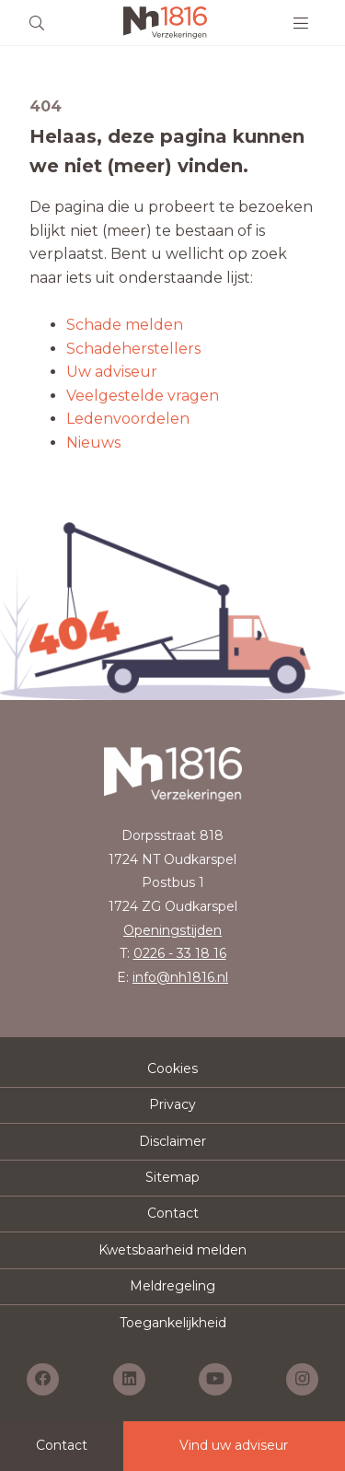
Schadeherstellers (133, 348)
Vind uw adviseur (233, 1445)
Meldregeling (172, 1286)
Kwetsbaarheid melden (172, 1250)
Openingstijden (172, 930)
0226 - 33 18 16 (179, 953)
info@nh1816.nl (180, 977)
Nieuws (93, 442)
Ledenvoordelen (128, 418)
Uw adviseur (111, 371)
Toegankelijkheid (173, 1322)
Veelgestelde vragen (142, 395)
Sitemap (172, 1177)
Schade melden (124, 324)
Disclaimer (172, 1141)
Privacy (172, 1104)
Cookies (172, 1068)
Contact (173, 1213)
